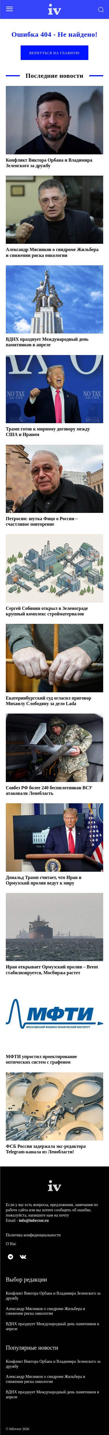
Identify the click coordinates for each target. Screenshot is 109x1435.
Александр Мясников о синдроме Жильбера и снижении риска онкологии (45, 1311)
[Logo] (54, 9)
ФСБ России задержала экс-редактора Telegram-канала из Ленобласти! (46, 1149)
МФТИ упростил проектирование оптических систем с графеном (41, 1059)
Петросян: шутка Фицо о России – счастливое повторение (42, 521)
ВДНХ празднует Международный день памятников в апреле (47, 342)
